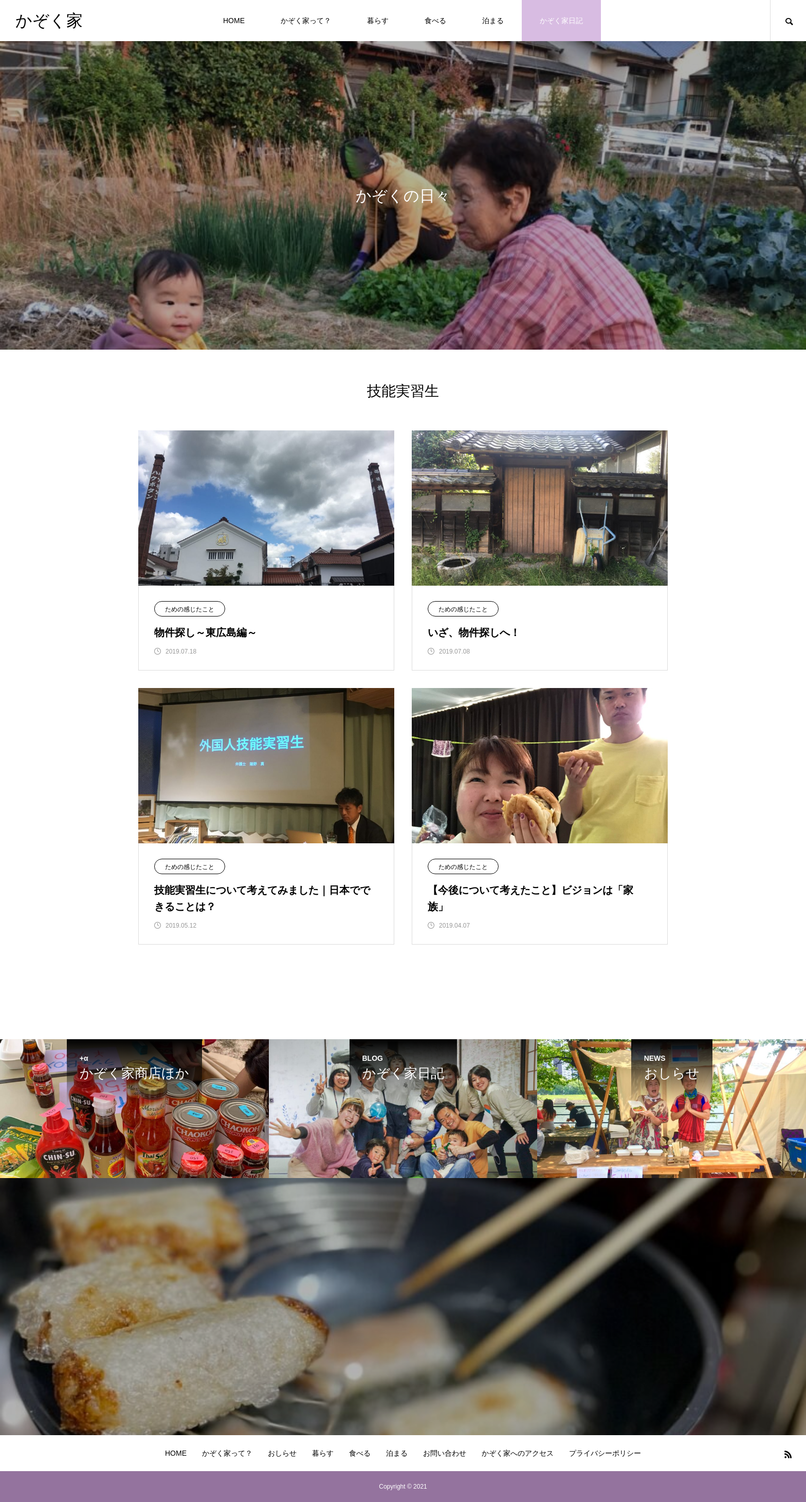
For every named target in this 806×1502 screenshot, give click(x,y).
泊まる (493, 20)
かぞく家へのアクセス (518, 1453)
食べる (435, 20)
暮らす (378, 20)
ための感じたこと (189, 609)
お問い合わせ (444, 1453)
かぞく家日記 (561, 20)
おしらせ (282, 1453)
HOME (234, 20)
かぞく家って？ (306, 20)
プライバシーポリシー (605, 1453)
